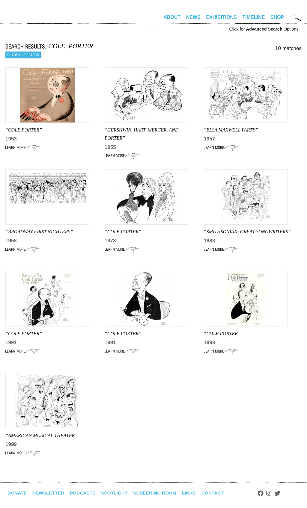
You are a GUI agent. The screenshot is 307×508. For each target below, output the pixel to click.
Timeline (254, 17)
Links (194, 492)
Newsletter (49, 492)
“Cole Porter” (23, 129)
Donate (17, 492)
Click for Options (263, 29)
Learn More (22, 148)
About (171, 17)
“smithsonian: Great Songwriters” (247, 231)
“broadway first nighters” (39, 231)
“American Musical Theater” (41, 435)
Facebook (267, 493)
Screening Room (159, 492)
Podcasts (85, 492)
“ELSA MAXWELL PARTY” (231, 129)
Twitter (284, 493)
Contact (219, 492)
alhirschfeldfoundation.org (23, 19)
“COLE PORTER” (23, 333)
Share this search (23, 55)
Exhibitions (221, 17)
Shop (277, 17)
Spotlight (118, 492)
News (193, 17)
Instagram (275, 493)
